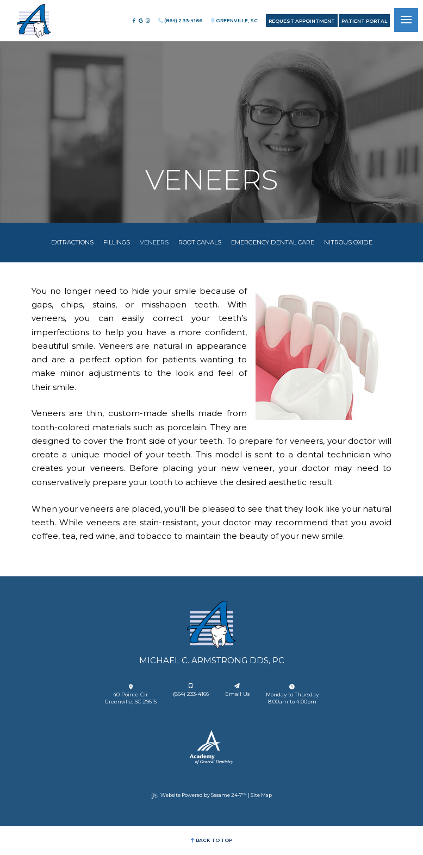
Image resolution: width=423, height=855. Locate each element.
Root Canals (199, 242)
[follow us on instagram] (148, 21)
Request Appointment (302, 21)
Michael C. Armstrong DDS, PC (211, 660)
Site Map (261, 795)
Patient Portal (364, 21)
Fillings (116, 242)
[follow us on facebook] (133, 21)
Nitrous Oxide (348, 242)
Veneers (154, 242)
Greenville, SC (234, 20)
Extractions (72, 242)
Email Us (237, 690)
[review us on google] (141, 21)
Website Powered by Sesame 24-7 (199, 795)
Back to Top (211, 840)
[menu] (406, 20)
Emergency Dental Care (272, 242)
